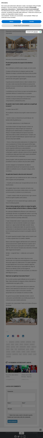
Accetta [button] (31, 21)
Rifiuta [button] (11, 21)
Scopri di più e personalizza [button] (21, 25)
